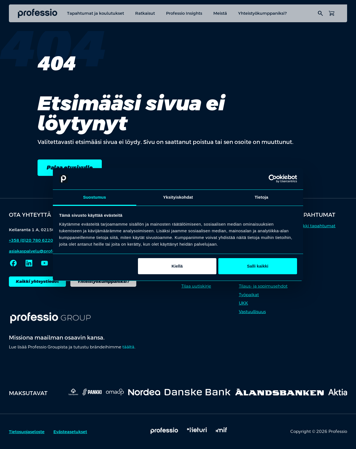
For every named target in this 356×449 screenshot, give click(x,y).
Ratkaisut (145, 13)
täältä (128, 347)
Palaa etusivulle (70, 167)
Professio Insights (184, 13)
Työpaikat (249, 294)
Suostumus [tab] (94, 197)
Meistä (220, 13)
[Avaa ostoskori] (331, 13)
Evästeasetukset (70, 431)
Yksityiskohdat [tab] (178, 197)
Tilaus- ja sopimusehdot (263, 286)
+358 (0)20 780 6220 (31, 240)
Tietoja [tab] (261, 197)
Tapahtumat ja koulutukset (95, 13)
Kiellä (177, 266)
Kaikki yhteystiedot (37, 281)
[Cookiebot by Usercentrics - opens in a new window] (272, 179)
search (320, 13)
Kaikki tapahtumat (315, 225)
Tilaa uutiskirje (196, 286)
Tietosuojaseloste (26, 431)
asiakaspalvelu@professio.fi (37, 251)
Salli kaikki (257, 266)
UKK (243, 303)
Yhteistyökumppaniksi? (262, 13)
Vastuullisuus (252, 311)
